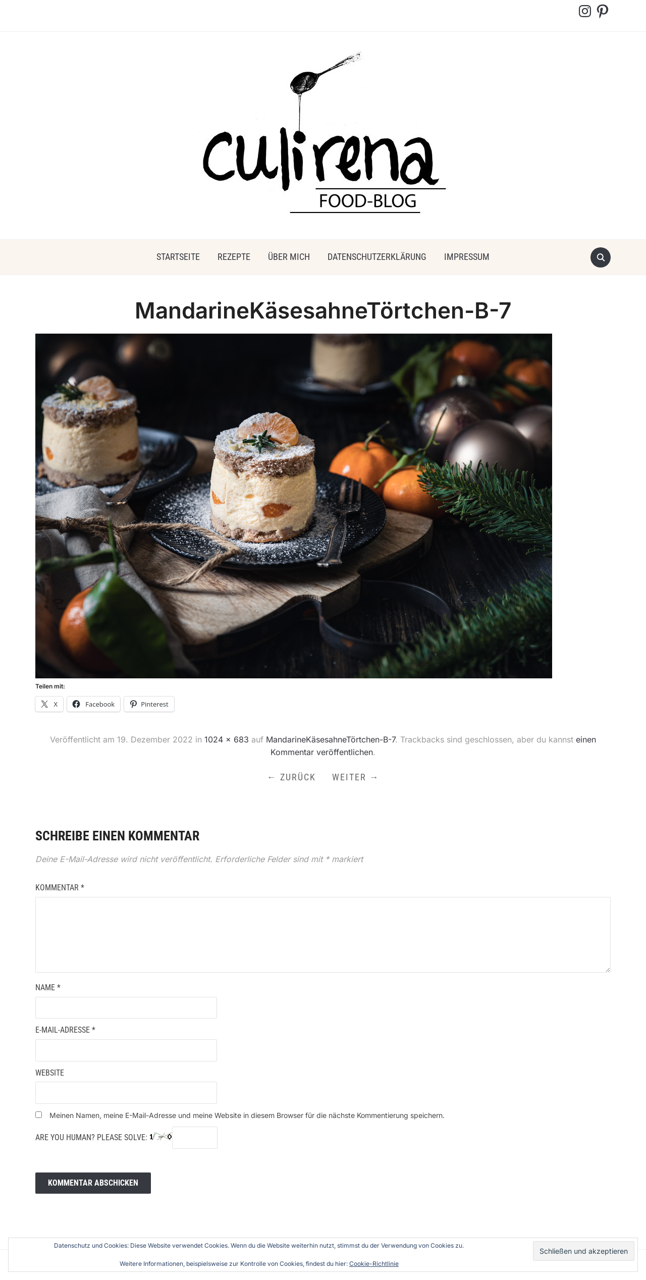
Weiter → (356, 777)
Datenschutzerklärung (377, 256)
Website (49, 1073)
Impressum (467, 256)
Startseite (178, 256)
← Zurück (291, 777)
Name (48, 987)
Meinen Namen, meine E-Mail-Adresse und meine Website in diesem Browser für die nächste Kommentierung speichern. (247, 1115)
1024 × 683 (226, 739)
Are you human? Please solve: (126, 1138)
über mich (289, 256)
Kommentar (59, 887)
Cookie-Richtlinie (374, 1263)
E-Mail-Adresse (65, 1030)
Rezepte (234, 256)
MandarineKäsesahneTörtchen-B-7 (330, 739)
